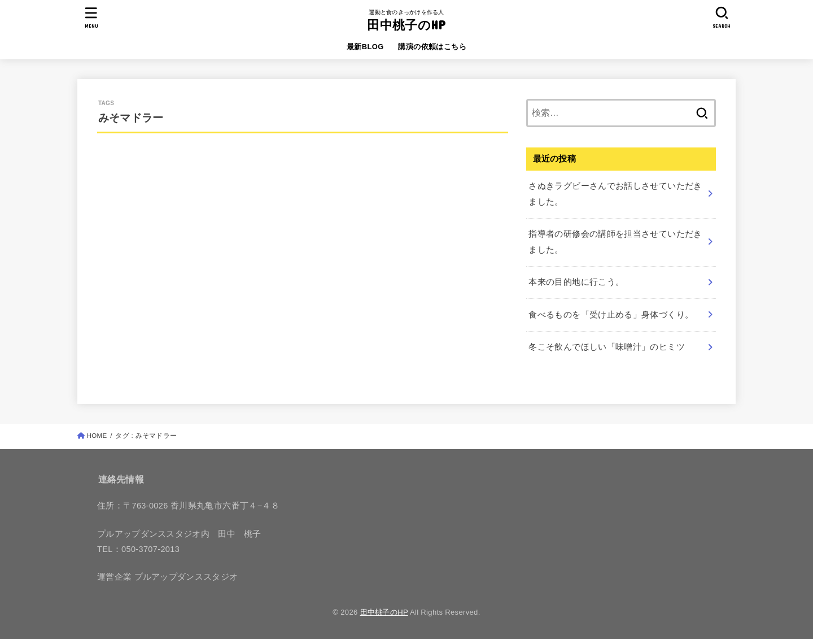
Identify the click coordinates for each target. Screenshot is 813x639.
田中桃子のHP (406, 25)
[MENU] (91, 17)
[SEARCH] (721, 17)
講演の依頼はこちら (432, 46)
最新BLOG (365, 46)
